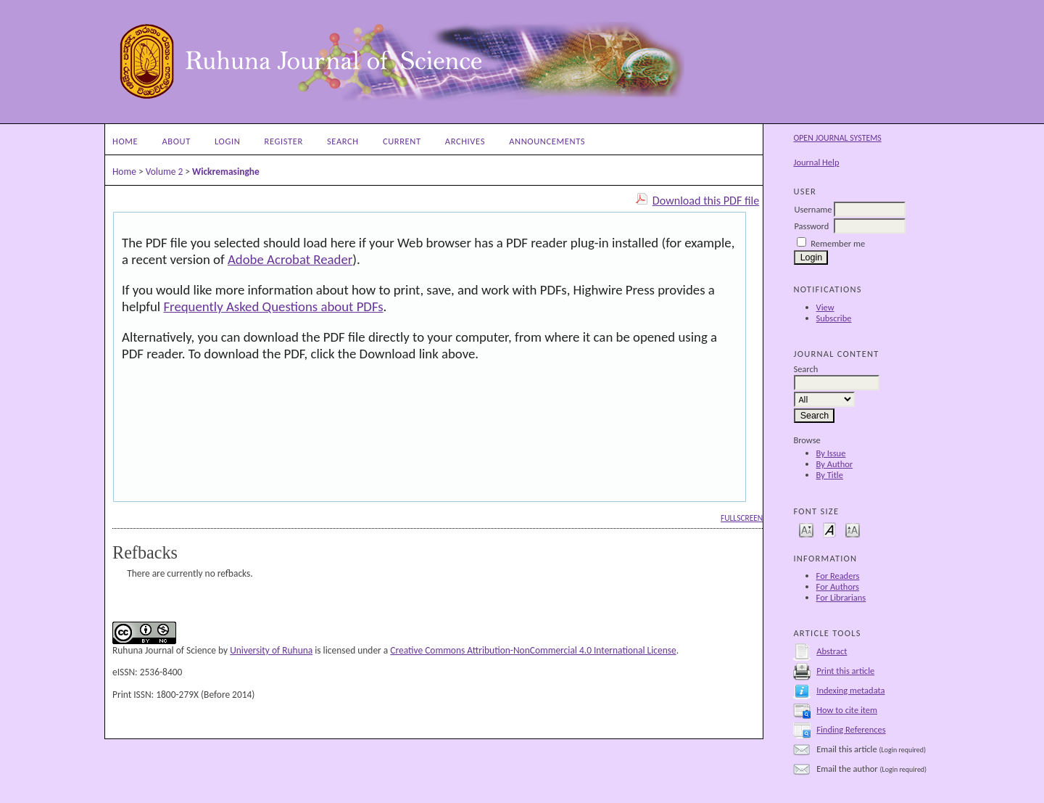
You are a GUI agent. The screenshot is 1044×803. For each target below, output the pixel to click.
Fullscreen (742, 518)
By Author (834, 463)
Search (343, 141)
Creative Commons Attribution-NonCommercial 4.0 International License (533, 650)
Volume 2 (164, 171)
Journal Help (816, 162)
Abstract (831, 651)
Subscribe (834, 318)
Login (227, 141)
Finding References (850, 729)
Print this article (845, 670)
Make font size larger (852, 529)
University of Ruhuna (271, 650)
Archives (465, 141)
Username (813, 209)
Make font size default (829, 529)
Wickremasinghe (226, 171)
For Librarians (841, 597)
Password (811, 226)
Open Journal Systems (837, 138)
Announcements (547, 141)
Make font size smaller (806, 529)
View (825, 307)
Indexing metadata (850, 690)
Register (284, 141)
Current (402, 141)
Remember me (838, 243)
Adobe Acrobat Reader (290, 259)
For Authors (837, 586)
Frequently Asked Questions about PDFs (273, 306)
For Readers (838, 575)
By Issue (831, 453)
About (176, 141)
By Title (829, 474)
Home (125, 141)
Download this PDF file (705, 200)
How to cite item (846, 709)
